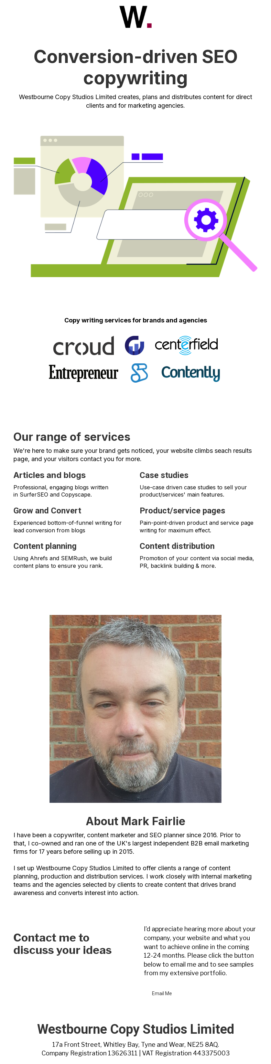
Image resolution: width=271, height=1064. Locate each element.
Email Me (162, 993)
